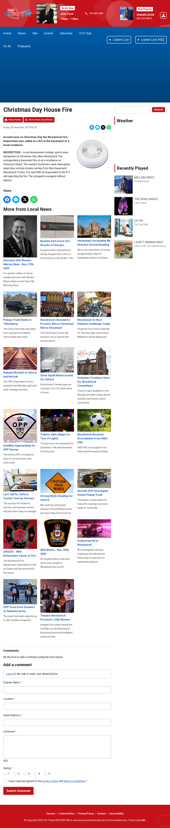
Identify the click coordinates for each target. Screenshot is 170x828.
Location (9, 698)
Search (158, 109)
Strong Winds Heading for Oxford (57, 485)
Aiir (143, 820)
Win (35, 33)
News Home (15, 119)
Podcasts (24, 46)
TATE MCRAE (141, 224)
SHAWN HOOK (145, 14)
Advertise (66, 33)
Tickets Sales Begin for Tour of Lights (57, 424)
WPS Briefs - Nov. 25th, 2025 (57, 537)
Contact (101, 813)
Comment (9, 731)
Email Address (12, 715)
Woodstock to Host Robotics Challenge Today (94, 308)
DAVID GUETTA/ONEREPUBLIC (150, 246)
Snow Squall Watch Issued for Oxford (57, 364)
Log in (9, 673)
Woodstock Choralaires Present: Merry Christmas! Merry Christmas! (57, 310)
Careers (50, 813)
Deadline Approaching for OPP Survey (20, 430)
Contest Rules (66, 813)
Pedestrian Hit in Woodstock (94, 532)
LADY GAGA (140, 203)
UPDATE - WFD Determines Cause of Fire (20, 538)
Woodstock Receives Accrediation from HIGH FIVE (94, 426)
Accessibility (116, 813)
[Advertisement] (85, 77)
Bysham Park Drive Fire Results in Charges (57, 231)
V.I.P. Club (85, 33)
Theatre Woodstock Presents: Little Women (57, 600)
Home (7, 33)
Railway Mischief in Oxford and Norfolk (20, 362)
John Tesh (66, 13)
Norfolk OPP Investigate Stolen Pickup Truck (94, 482)
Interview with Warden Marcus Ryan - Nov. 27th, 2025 (20, 242)
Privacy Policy (86, 813)
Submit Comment (18, 791)
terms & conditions (75, 781)
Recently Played (132, 168)
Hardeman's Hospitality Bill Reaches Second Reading (94, 230)
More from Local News (41, 119)
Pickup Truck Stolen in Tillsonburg (20, 308)
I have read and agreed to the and (47, 781)
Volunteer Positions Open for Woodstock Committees (94, 367)
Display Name (12, 682)
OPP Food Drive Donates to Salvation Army (20, 596)
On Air (7, 46)
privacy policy (50, 781)
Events (48, 33)
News (22, 33)
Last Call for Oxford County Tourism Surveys (20, 484)
